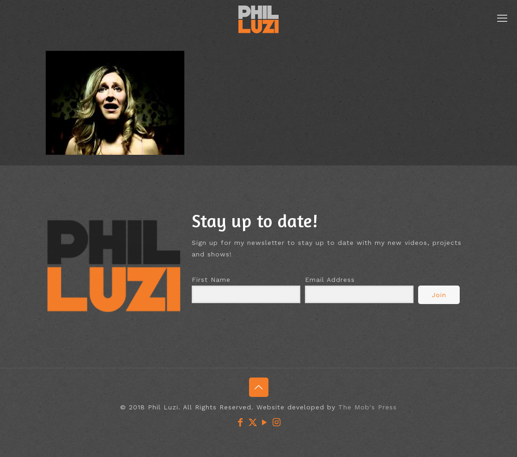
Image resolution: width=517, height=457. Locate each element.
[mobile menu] (502, 18)
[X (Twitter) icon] (252, 422)
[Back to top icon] (258, 387)
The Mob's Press (367, 407)
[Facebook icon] (240, 422)
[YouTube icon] (264, 422)
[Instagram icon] (276, 422)
